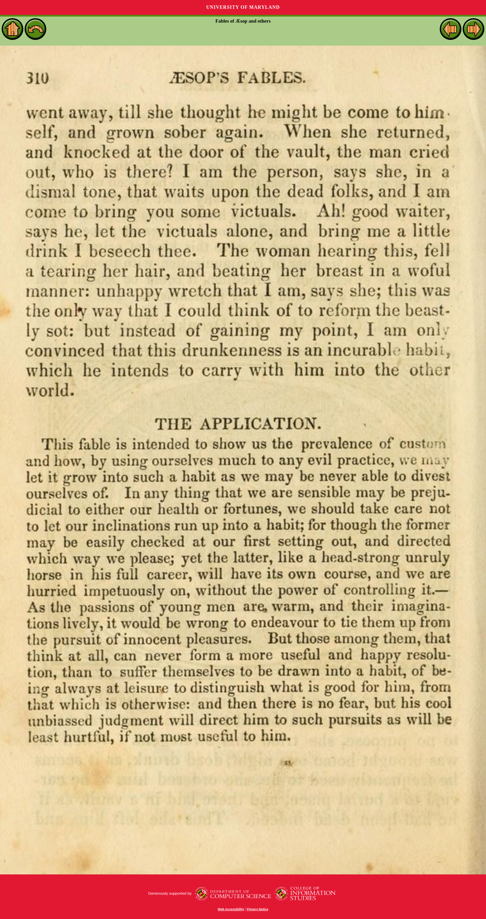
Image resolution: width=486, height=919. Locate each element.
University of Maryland (243, 7)
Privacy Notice (257, 909)
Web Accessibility (231, 909)
